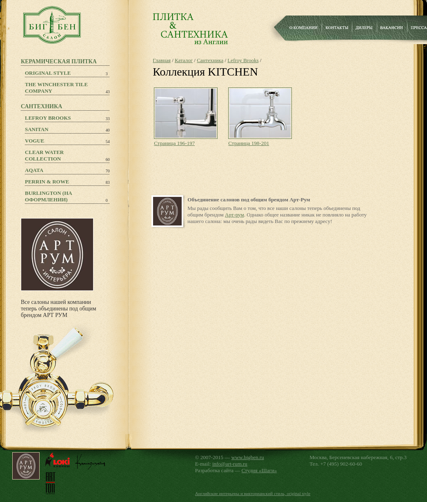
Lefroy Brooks (48, 118)
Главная (162, 60)
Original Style (48, 73)
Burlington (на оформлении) (48, 196)
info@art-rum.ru (229, 464)
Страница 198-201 (248, 143)
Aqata (34, 170)
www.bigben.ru (247, 457)
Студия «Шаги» (259, 470)
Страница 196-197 (174, 143)
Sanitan (37, 129)
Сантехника (210, 60)
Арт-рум (234, 215)
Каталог (184, 60)
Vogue (34, 141)
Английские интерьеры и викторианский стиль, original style (253, 493)
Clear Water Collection (44, 155)
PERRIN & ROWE (47, 181)
